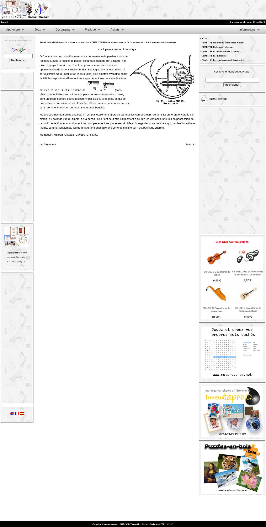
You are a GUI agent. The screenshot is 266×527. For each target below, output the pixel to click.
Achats (115, 29)
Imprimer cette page (218, 99)
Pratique (90, 29)
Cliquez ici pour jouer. (16, 261)
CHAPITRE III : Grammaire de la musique (221, 51)
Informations (247, 29)
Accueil (204, 38)
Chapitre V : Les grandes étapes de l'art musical (223, 60)
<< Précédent (48, 144)
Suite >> (190, 144)
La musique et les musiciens (77, 42)
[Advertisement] (215, 10)
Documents (62, 29)
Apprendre (13, 29)
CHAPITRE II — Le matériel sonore (108, 42)
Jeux (37, 29)
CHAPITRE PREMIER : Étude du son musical (223, 43)
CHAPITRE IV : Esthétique (214, 56)
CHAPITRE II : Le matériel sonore (217, 47)
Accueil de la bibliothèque (51, 42)
